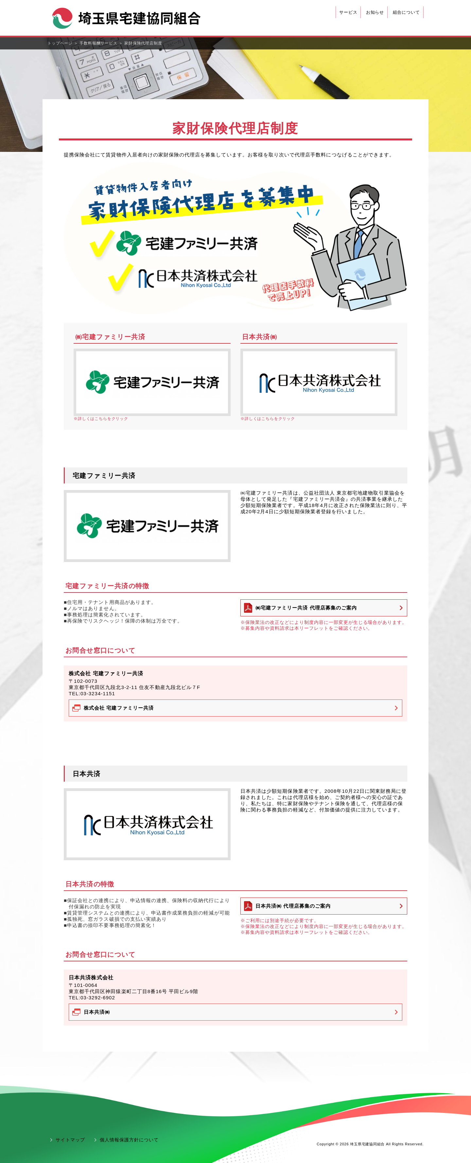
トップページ (60, 43)
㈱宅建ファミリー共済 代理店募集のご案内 (306, 607)
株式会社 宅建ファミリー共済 (119, 708)
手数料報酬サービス (98, 43)
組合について (406, 12)
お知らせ (375, 12)
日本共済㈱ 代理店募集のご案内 (293, 906)
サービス (348, 12)
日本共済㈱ (97, 1012)
